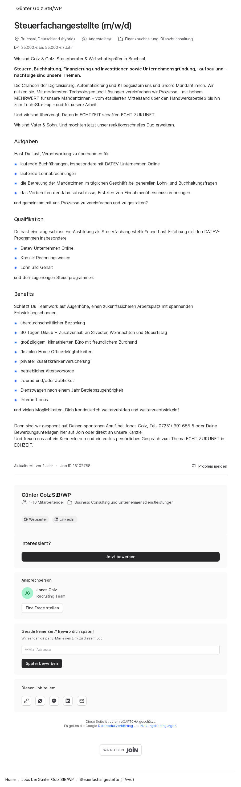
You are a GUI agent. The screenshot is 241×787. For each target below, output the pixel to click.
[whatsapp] (40, 701)
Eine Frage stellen (42, 608)
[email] (82, 701)
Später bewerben (42, 663)
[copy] (26, 701)
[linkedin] (68, 701)
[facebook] (54, 701)
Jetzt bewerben (120, 556)
